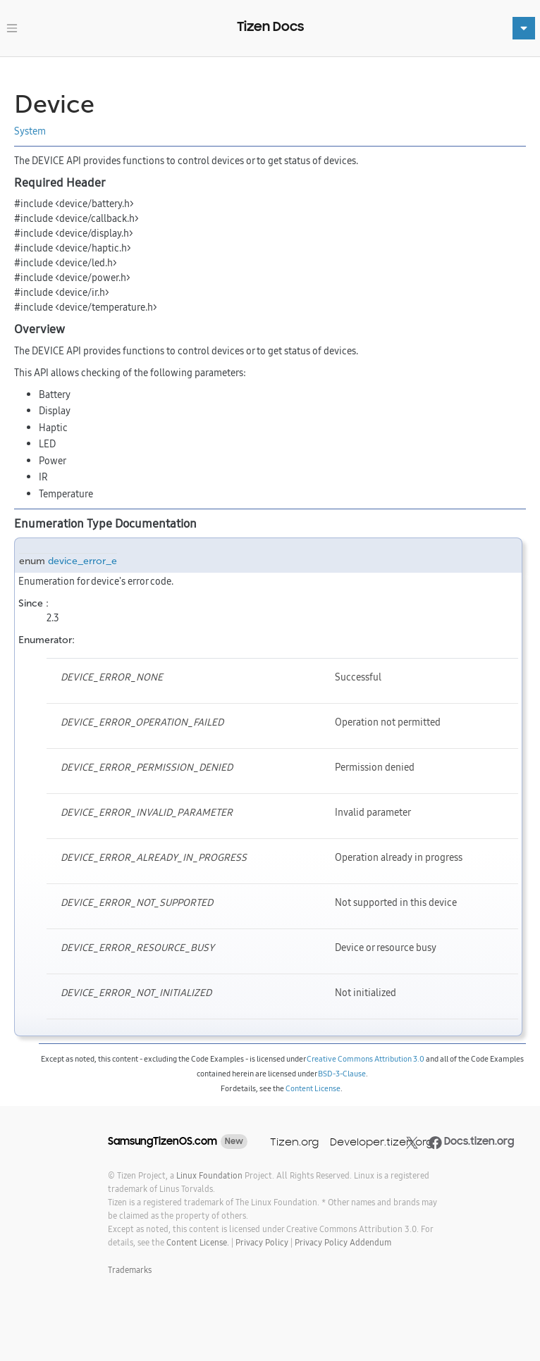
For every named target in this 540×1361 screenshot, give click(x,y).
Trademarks (130, 1270)
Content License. (197, 1242)
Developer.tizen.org (381, 1141)
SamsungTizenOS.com (162, 1141)
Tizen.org (294, 1141)
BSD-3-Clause (342, 1073)
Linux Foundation (209, 1175)
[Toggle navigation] (12, 28)
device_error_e (82, 561)
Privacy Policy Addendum (343, 1242)
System (30, 131)
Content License (313, 1088)
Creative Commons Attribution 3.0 (365, 1058)
